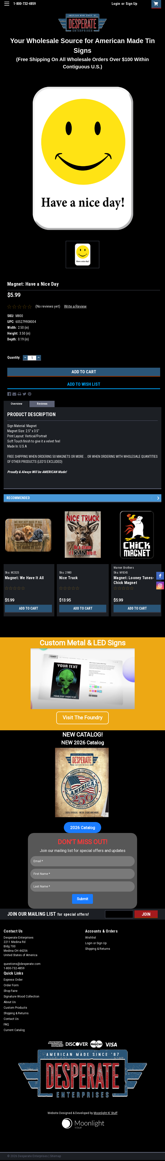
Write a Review (75, 306)
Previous (152, 498)
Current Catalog (14, 1030)
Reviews (42, 403)
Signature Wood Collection (21, 996)
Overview (16, 403)
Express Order (13, 979)
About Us (10, 1002)
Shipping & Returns (97, 949)
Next (159, 498)
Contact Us (11, 1019)
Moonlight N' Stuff (105, 1113)
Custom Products (15, 1007)
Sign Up (131, 4)
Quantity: (13, 357)
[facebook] (160, 576)
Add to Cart (28, 608)
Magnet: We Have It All (24, 578)
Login (116, 4)
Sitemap (55, 1156)
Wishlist (90, 937)
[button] (82, 719)
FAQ (6, 1024)
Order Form (11, 985)
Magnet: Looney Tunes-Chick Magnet (134, 580)
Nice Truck (68, 578)
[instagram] (160, 585)
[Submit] (82, 899)
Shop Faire (10, 991)
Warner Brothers (124, 567)
